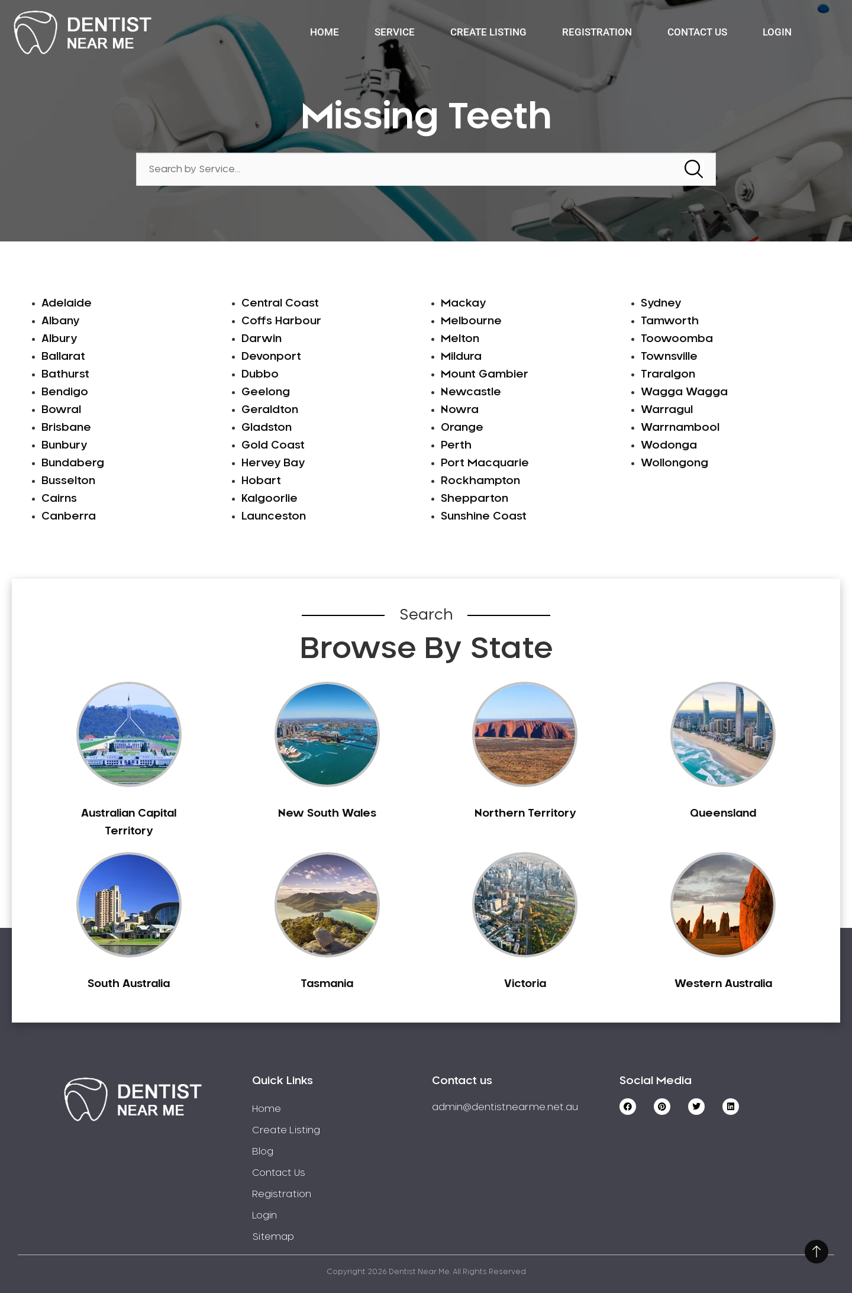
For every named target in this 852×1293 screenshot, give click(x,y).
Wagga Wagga (684, 392)
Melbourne (471, 321)
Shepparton (474, 499)
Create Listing (488, 32)
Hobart (261, 481)
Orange (462, 428)
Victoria (525, 984)
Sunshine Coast (484, 516)
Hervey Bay (273, 463)
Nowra (460, 410)
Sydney (661, 303)
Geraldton (269, 410)
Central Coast (280, 303)
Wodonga (669, 445)
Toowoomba (677, 339)
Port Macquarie (485, 463)
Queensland (723, 813)
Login (777, 32)
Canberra (68, 516)
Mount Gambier (484, 374)
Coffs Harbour (281, 321)
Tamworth (670, 321)
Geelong (265, 392)
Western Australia (723, 984)
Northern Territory (525, 813)
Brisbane (66, 428)
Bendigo (64, 392)
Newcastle (471, 392)
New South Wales (327, 813)
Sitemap (273, 1237)
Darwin (261, 339)
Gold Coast (273, 445)
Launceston (273, 516)
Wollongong (674, 463)
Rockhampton (480, 481)
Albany (60, 321)
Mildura (461, 357)
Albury (59, 339)
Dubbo (260, 374)
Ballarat (63, 357)
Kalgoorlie (269, 499)
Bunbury (64, 445)
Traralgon (668, 374)
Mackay (463, 303)
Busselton (68, 481)
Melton (460, 339)
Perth (456, 445)
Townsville (669, 357)
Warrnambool (680, 428)
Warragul (667, 410)
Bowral (61, 410)
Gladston (266, 428)
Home (324, 32)
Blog (262, 1151)
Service (395, 32)
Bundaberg (72, 463)
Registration (597, 32)
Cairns (59, 499)
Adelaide (66, 303)
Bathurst (65, 374)
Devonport (271, 357)
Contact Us (697, 32)
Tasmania (327, 984)
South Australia (129, 984)
